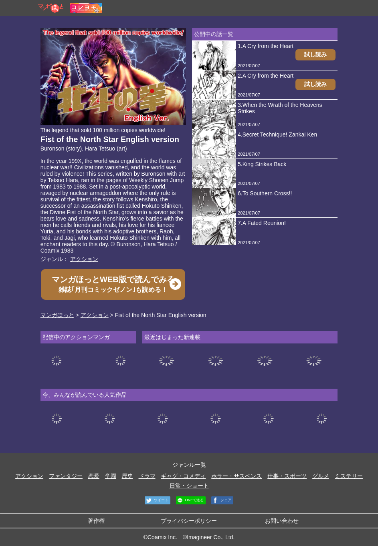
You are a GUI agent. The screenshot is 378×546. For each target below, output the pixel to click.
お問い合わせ (282, 521)
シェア (221, 500)
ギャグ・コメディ (183, 476)
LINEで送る (190, 500)
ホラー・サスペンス (236, 476)
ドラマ (147, 476)
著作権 (96, 521)
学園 (110, 476)
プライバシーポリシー (189, 521)
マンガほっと (57, 315)
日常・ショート (189, 485)
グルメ (320, 476)
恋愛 (93, 476)
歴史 (127, 476)
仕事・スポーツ (287, 476)
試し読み (315, 54)
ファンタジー (66, 476)
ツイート (156, 500)
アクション (84, 259)
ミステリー (349, 476)
